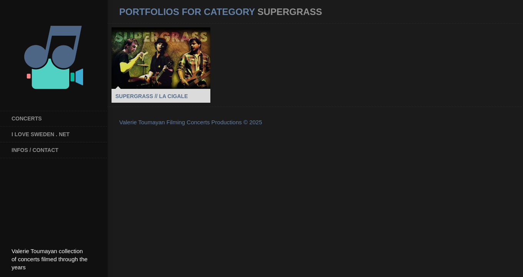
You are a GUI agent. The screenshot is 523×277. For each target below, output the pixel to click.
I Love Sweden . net (41, 134)
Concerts (27, 118)
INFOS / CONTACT (35, 150)
